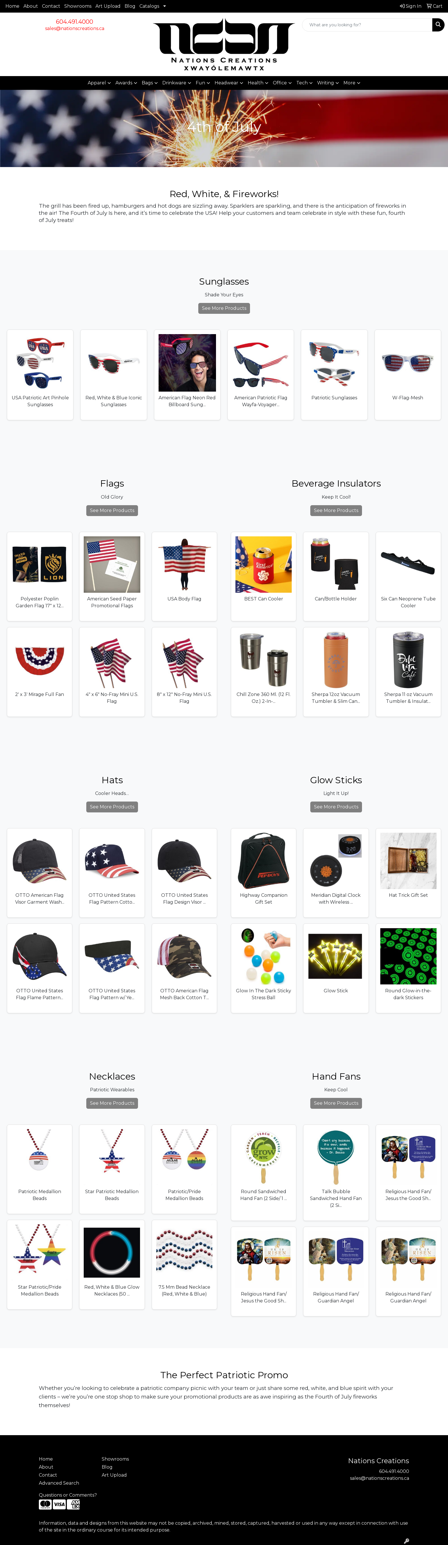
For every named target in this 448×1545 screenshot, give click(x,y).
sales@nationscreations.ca (74, 28)
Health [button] (255, 83)
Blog (130, 6)
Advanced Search (59, 1483)
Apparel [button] (97, 83)
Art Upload (108, 6)
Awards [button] (123, 83)
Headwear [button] (226, 83)
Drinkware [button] (174, 83)
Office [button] (280, 83)
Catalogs (149, 6)
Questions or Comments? (68, 1495)
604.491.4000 (74, 21)
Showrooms (77, 6)
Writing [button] (325, 83)
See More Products (224, 308)
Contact (51, 6)
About (30, 6)
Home (12, 6)
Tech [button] (302, 83)
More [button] (349, 83)
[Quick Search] (367, 24)
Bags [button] (147, 83)
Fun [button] (200, 83)
